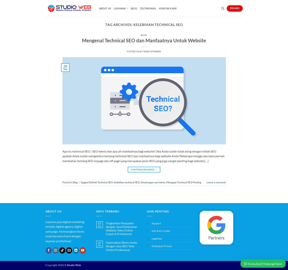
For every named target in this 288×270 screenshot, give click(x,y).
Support (156, 223)
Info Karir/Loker (161, 230)
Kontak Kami (168, 8)
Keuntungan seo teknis (153, 182)
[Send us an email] (69, 250)
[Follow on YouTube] (83, 250)
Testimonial (148, 8)
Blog (134, 8)
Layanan (121, 8)
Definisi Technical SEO (101, 182)
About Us (105, 8)
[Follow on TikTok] (62, 250)
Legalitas (157, 238)
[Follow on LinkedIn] (76, 250)
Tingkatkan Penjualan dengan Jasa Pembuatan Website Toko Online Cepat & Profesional (121, 228)
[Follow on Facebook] (49, 250)
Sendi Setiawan (152, 51)
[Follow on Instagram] (55, 250)
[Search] (222, 8)
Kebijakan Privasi (162, 246)
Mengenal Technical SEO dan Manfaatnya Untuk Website (144, 40)
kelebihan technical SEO (127, 182)
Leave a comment (216, 182)
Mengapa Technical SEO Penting (183, 182)
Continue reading (144, 169)
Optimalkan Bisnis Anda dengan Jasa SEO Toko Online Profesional (121, 246)
